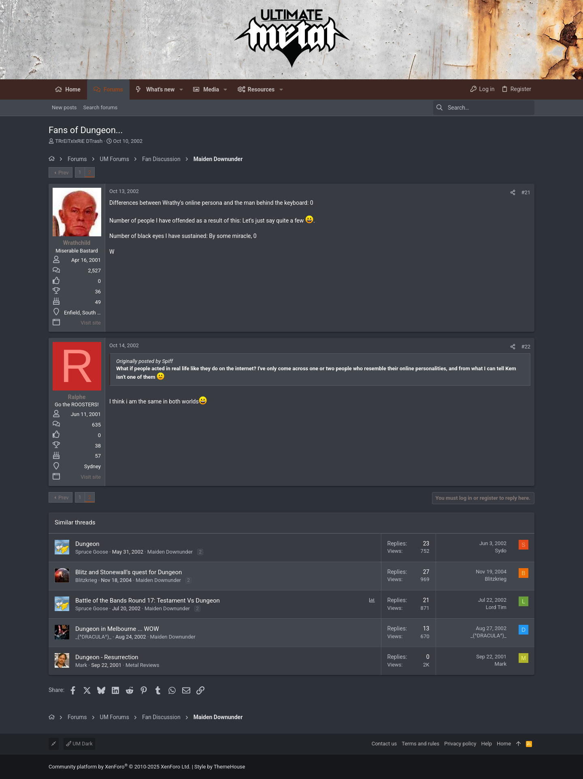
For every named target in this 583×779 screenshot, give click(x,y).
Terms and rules (420, 744)
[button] (180, 89)
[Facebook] (530, 767)
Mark (81, 665)
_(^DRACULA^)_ (93, 637)
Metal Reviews (143, 665)
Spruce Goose (91, 552)
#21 (525, 192)
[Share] (512, 192)
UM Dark (79, 744)
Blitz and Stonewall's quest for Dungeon (128, 572)
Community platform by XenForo (119, 767)
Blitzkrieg (86, 580)
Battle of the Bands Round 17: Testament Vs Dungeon (147, 600)
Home (504, 744)
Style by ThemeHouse (219, 767)
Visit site (91, 323)
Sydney (92, 466)
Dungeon (87, 544)
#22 (525, 347)
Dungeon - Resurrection (106, 657)
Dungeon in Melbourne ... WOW (117, 629)
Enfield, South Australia (91, 313)
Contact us (384, 744)
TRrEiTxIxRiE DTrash (78, 141)
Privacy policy (460, 744)
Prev (63, 173)
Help (486, 744)
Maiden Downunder (170, 552)
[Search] (483, 107)
